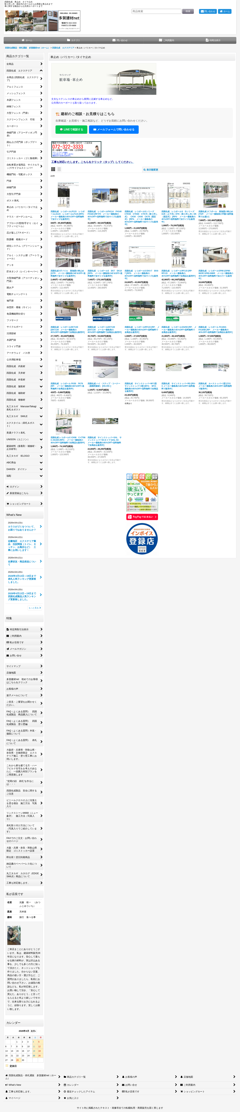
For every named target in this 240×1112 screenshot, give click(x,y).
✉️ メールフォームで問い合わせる (113, 129)
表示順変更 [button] (151, 169)
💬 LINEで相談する (71, 129)
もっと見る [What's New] (35, 608)
